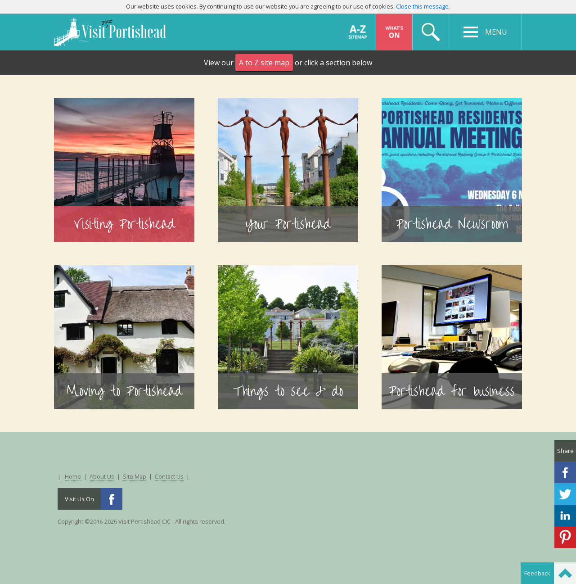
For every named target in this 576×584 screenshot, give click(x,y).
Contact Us (169, 476)
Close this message (422, 6)
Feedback (537, 573)
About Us (102, 476)
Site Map (134, 476)
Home (73, 476)
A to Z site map (264, 63)
